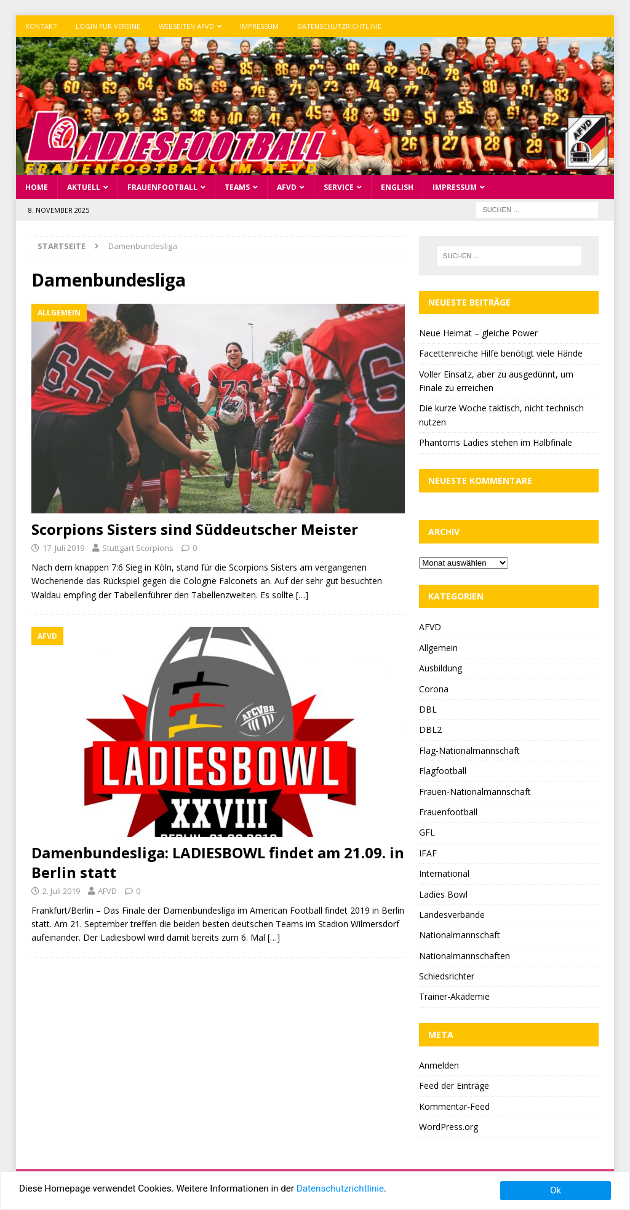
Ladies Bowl (443, 894)
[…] (302, 595)
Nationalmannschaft (459, 935)
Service (339, 187)
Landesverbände (452, 914)
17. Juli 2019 (63, 547)
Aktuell (83, 187)
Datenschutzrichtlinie (339, 26)
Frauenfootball (162, 187)
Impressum (259, 26)
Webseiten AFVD (186, 26)
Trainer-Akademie (454, 996)
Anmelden (439, 1065)
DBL (428, 709)
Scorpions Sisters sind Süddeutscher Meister (194, 529)
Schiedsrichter (446, 976)
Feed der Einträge (454, 1085)
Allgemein (438, 648)
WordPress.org (448, 1127)
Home (36, 187)
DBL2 (430, 729)
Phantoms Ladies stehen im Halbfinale (495, 442)
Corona (434, 689)
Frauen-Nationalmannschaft (475, 791)
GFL (427, 832)
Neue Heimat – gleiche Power (478, 333)
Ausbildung (440, 668)
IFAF (428, 853)
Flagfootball (442, 771)
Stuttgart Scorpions (137, 547)
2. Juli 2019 (61, 890)
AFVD (287, 187)
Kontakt (41, 26)
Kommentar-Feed (454, 1106)
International (444, 873)
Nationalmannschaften (464, 956)
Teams (237, 187)
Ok (555, 1190)
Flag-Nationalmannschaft (469, 750)
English (397, 187)
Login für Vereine (108, 26)
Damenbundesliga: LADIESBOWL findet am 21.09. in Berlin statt (217, 862)
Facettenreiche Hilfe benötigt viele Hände (501, 353)
